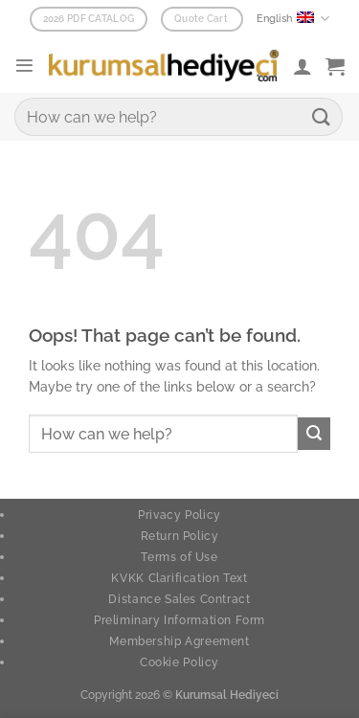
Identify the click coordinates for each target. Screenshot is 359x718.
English (293, 19)
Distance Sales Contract (179, 599)
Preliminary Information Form (179, 620)
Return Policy (180, 535)
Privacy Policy (179, 514)
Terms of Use (179, 557)
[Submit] (322, 116)
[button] (24, 65)
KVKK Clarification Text (179, 578)
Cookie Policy (179, 662)
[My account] (302, 66)
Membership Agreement (179, 641)
